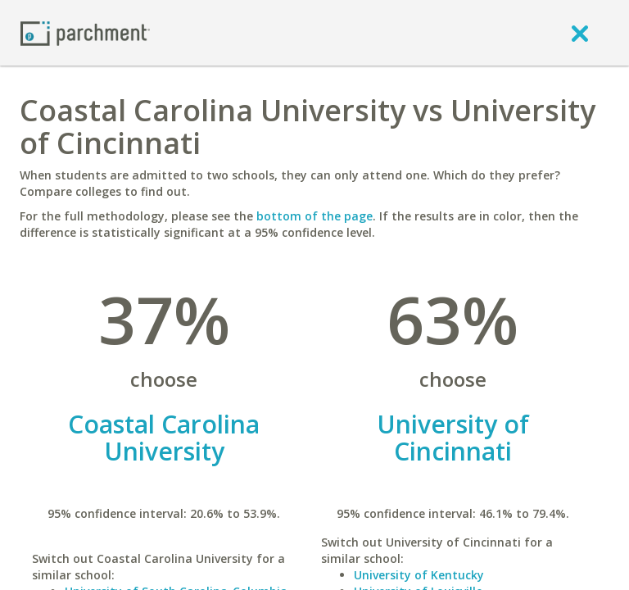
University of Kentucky (419, 575)
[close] (579, 33)
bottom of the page (314, 216)
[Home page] (85, 32)
